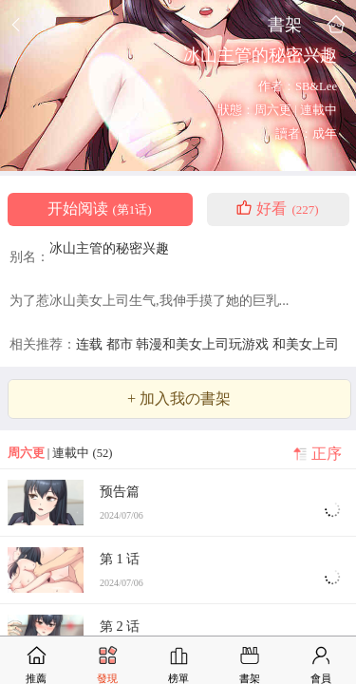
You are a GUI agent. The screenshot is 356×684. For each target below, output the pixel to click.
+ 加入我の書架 (179, 399)
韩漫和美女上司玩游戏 (204, 344)
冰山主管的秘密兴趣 (109, 248)
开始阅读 (99, 209)
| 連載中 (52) (60, 453)
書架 (285, 24)
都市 (121, 344)
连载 (91, 344)
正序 (326, 454)
